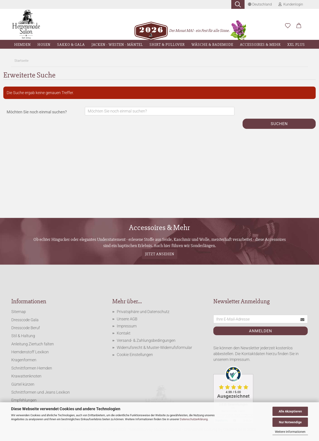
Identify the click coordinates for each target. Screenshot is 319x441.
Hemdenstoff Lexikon (30, 352)
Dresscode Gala (25, 319)
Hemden (22, 44)
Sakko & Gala (71, 44)
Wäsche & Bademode (212, 44)
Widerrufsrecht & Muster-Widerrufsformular (154, 347)
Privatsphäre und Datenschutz (143, 311)
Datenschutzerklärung (194, 419)
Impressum (127, 326)
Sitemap (18, 311)
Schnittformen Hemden (31, 368)
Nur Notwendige (290, 422)
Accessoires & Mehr (260, 44)
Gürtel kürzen (22, 384)
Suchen (279, 123)
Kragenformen (23, 360)
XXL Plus (296, 44)
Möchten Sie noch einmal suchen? (37, 112)
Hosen (44, 44)
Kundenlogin (290, 4)
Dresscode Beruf (25, 327)
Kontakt (123, 333)
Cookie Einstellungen (135, 354)
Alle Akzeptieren (290, 411)
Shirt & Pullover (167, 44)
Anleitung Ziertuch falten (32, 344)
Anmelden (260, 331)
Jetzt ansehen (159, 253)
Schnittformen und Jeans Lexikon (40, 392)
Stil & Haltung (23, 335)
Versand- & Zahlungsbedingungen (146, 340)
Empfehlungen (24, 400)
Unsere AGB (127, 319)
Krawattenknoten (26, 376)
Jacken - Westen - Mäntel (117, 44)
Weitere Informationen (290, 431)
